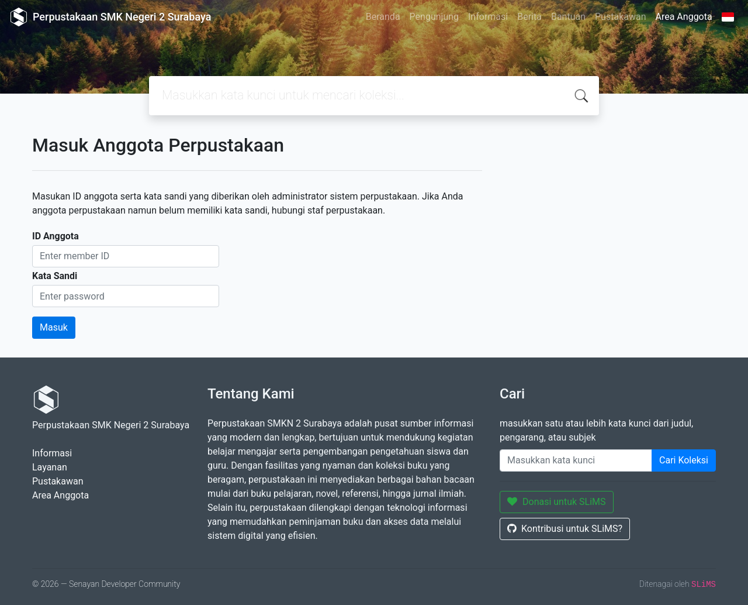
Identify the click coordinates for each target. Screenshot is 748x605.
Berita (529, 16)
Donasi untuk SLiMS (556, 501)
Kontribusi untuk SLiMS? (564, 528)
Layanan (49, 467)
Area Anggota (684, 16)
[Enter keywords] (576, 460)
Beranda (383, 16)
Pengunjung (434, 16)
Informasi (488, 16)
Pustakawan (620, 16)
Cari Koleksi (683, 460)
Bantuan (568, 16)
